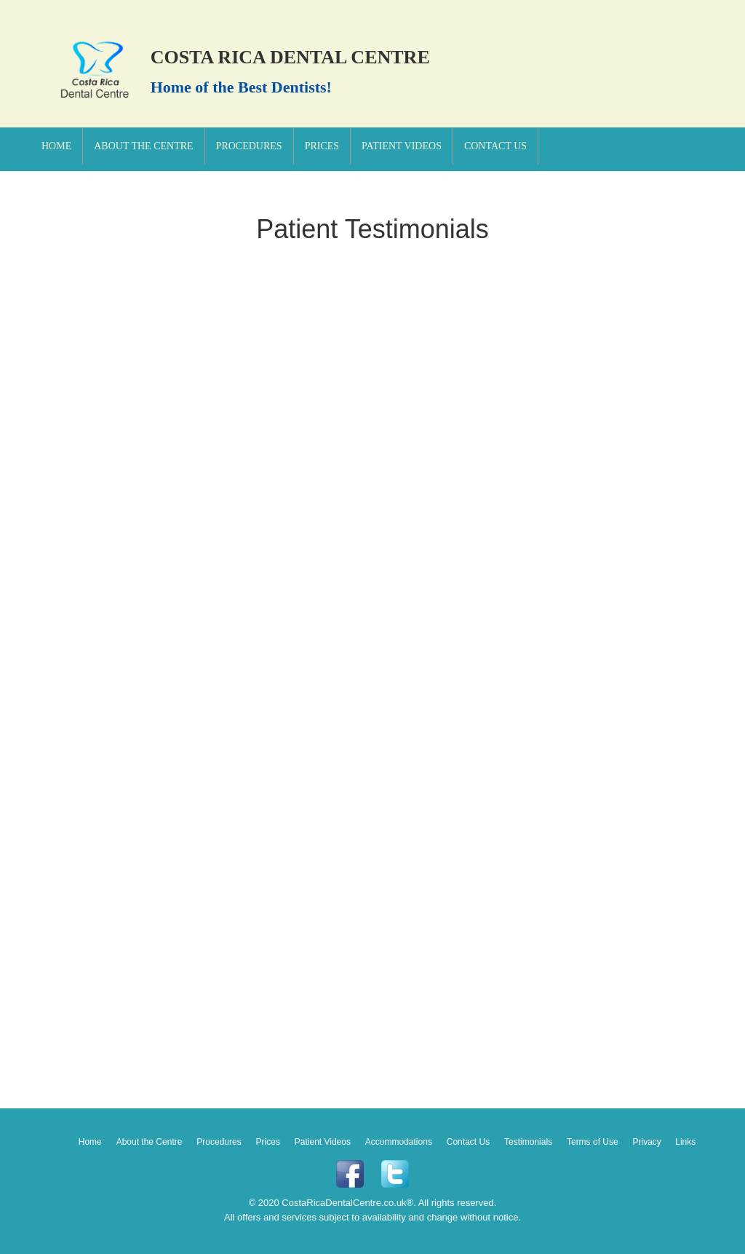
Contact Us (495, 146)
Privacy (648, 1142)
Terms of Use (592, 1142)
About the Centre (143, 146)
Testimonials (528, 1142)
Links (685, 1142)
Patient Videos (402, 146)
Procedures (249, 146)
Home (56, 146)
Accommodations (398, 1142)
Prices (322, 146)
